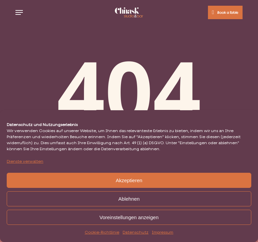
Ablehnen (128, 199)
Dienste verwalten (25, 162)
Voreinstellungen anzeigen (129, 217)
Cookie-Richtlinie (102, 233)
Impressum (162, 233)
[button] (19, 12)
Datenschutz (135, 233)
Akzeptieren (129, 180)
